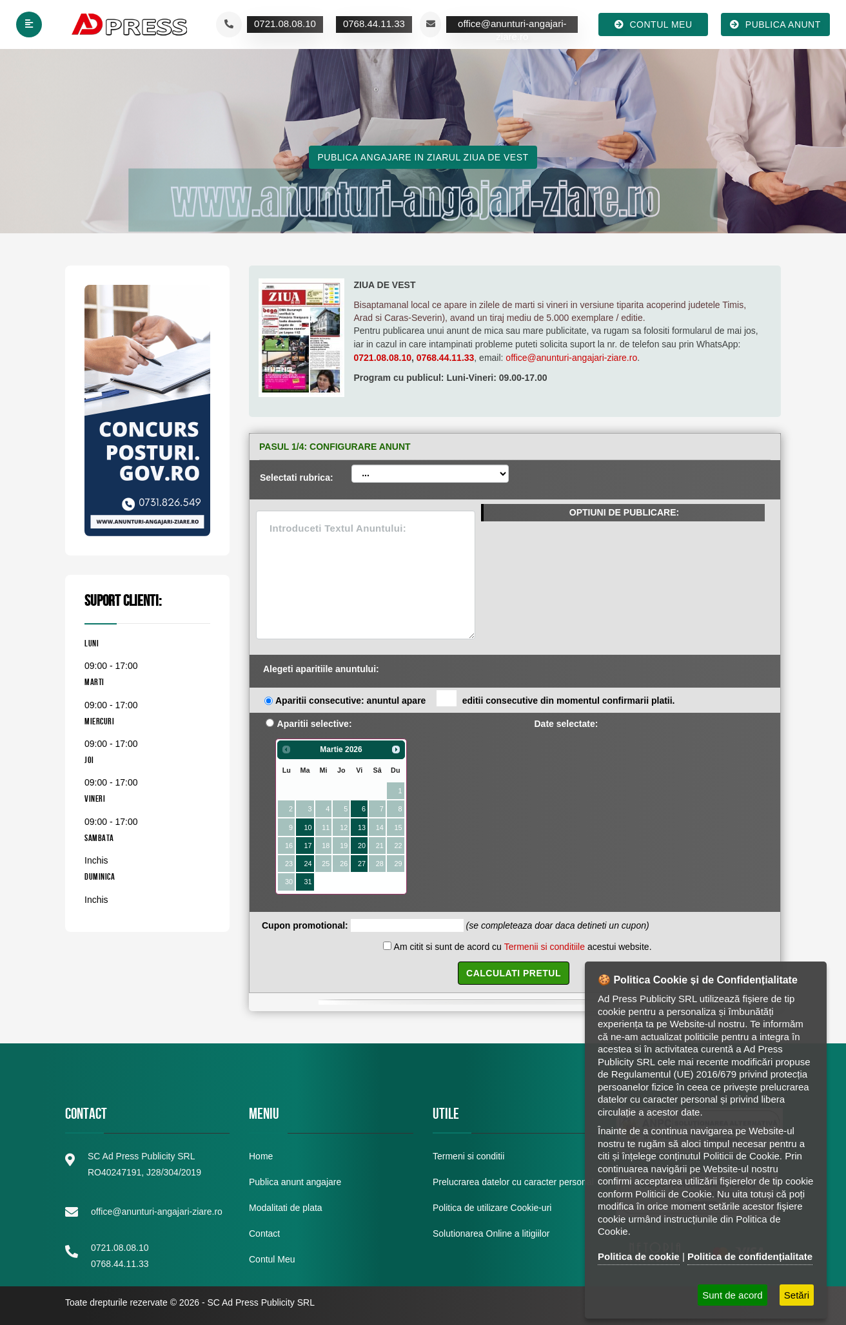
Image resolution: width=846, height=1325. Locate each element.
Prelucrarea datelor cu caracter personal (513, 1182)
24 (307, 863)
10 (307, 827)
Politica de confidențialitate (749, 1256)
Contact (264, 1233)
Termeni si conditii (468, 1156)
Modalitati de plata (285, 1208)
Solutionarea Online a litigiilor (491, 1233)
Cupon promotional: (305, 925)
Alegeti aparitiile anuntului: (321, 669)
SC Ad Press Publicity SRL (261, 1302)
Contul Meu (272, 1259)
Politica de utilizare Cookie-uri (492, 1208)
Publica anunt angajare (295, 1182)
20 (362, 845)
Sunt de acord (732, 1295)
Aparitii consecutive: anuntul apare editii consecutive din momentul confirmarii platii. (475, 699)
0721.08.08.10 (383, 358)
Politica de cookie (639, 1256)
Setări (796, 1295)
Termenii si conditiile (544, 947)
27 (362, 863)
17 (307, 845)
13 (362, 827)
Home (261, 1156)
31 (307, 881)
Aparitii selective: (314, 724)
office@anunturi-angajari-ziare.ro (571, 358)
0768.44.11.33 (446, 358)
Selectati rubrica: (296, 477)
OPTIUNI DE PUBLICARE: (624, 512)
